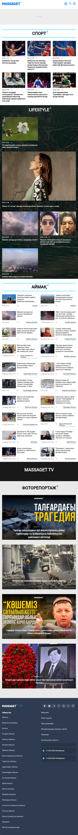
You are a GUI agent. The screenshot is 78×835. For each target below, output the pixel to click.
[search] (70, 3)
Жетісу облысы (32, 458)
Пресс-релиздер (47, 724)
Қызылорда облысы (30, 390)
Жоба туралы (46, 718)
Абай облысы (71, 442)
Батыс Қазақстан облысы (27, 356)
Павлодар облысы (69, 407)
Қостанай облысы (69, 374)
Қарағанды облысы (30, 374)
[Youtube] (49, 706)
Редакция (45, 735)
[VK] (54, 706)
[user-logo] (65, 5)
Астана (34, 305)
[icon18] (21, 706)
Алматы (73, 305)
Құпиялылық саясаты (49, 740)
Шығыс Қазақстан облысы (65, 424)
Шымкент (34, 442)
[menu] (74, 3)
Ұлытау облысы (70, 458)
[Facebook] (59, 706)
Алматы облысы (31, 339)
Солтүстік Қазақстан (30, 424)
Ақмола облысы (31, 322)
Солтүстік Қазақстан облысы (13, 805)
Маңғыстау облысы (69, 390)
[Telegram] (68, 706)
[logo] (12, 3)
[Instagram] (64, 706)
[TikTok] (45, 706)
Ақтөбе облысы (70, 322)
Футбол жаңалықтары (11, 827)
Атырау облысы (70, 339)
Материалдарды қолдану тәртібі (54, 729)
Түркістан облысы (31, 407)
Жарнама (45, 713)
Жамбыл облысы (70, 356)
